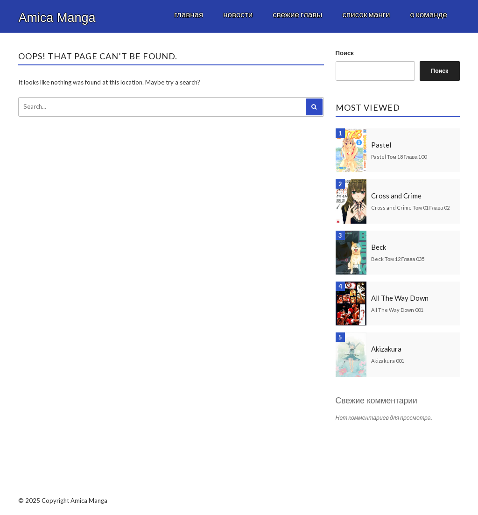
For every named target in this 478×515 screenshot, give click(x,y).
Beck (378, 247)
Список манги (366, 14)
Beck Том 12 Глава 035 (397, 259)
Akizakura (386, 349)
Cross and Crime (396, 195)
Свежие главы (297, 14)
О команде (428, 14)
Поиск (345, 52)
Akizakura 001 (387, 361)
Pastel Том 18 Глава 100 (399, 157)
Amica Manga (56, 18)
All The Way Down (400, 298)
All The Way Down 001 (397, 310)
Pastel (381, 145)
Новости (238, 14)
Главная (188, 14)
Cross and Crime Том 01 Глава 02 (410, 208)
